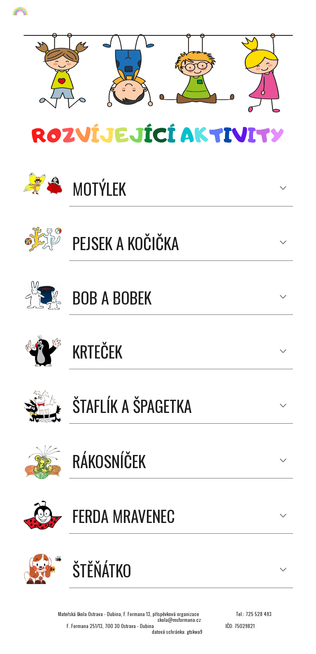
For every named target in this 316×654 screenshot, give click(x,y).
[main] (181, 189)
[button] (283, 189)
